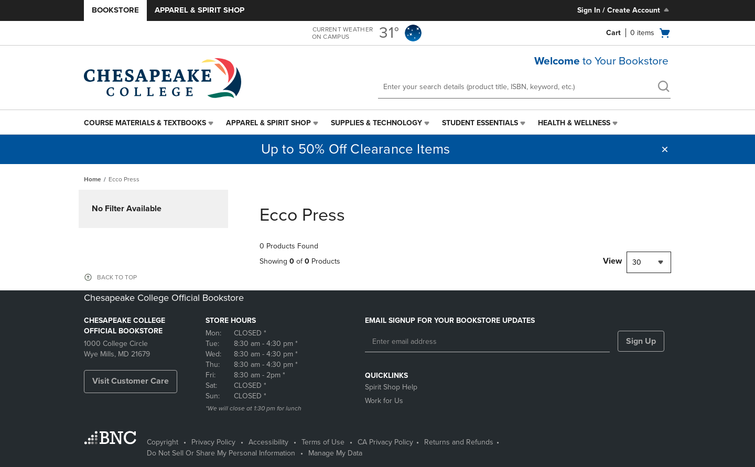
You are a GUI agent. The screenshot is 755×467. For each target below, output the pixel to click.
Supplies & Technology (376, 122)
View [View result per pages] (612, 261)
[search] (663, 87)
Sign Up (641, 341)
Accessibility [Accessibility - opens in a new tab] (268, 442)
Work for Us (384, 400)
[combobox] (649, 262)
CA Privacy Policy (385, 442)
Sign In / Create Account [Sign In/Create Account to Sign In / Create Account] (624, 10)
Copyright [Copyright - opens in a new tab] (162, 442)
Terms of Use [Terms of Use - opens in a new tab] (322, 442)
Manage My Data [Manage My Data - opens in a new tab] (335, 453)
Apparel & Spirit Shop (199, 10)
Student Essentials (480, 122)
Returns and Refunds (458, 442)
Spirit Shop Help (391, 387)
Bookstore (115, 10)
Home (92, 179)
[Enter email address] (487, 341)
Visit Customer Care (130, 381)
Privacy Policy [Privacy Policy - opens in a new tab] (213, 442)
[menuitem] (150, 123)
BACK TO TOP (117, 277)
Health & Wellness (574, 122)
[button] (665, 149)
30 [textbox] (636, 262)
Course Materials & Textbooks (145, 122)
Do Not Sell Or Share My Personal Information (221, 453)
